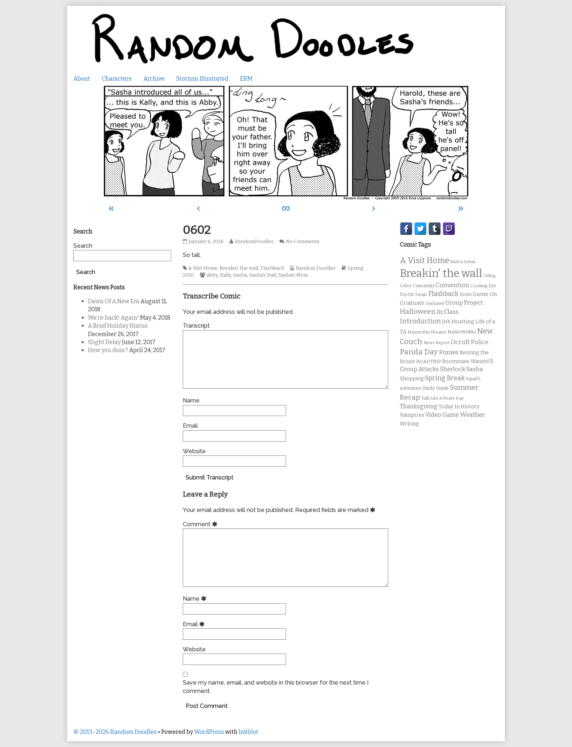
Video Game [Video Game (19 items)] (442, 414)
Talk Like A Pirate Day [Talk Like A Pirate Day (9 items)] (442, 398)
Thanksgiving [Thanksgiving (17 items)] (418, 406)
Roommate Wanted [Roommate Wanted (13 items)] (465, 361)
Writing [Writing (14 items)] (409, 424)
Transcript (196, 325)
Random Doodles (316, 268)
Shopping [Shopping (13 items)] (412, 379)
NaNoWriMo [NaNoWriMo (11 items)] (462, 332)
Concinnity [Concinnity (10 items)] (423, 285)
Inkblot (248, 731)
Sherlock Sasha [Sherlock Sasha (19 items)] (461, 369)
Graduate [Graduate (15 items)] (412, 303)
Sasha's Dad (262, 275)
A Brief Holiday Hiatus (118, 325)
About (81, 78)
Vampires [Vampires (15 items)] (412, 415)
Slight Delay (104, 342)
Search (82, 245)
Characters (117, 78)
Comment (201, 524)
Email (190, 425)
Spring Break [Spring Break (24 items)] (445, 378)
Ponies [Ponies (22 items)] (449, 352)
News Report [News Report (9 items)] (437, 342)
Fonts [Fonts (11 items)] (466, 294)
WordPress (209, 731)
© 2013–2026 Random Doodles (115, 731)
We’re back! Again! (113, 317)
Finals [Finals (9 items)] (421, 294)
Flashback (272, 268)
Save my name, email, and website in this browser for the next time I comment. (275, 686)
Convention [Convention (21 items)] (452, 285)
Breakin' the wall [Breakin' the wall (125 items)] (441, 273)
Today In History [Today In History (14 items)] (459, 407)
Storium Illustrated (202, 78)
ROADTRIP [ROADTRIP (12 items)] (428, 362)
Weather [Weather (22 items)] (472, 415)
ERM (246, 78)
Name (191, 400)
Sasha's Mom (293, 275)
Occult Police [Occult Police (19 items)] (469, 342)
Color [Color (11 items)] (406, 285)
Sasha (240, 275)
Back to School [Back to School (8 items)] (463, 261)
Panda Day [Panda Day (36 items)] (419, 351)
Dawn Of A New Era (113, 301)
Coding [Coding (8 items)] (489, 275)
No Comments (303, 241)
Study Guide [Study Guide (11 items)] (435, 388)
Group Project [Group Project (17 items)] (464, 302)
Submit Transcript (209, 477)
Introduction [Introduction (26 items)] (420, 321)
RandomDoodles (254, 241)
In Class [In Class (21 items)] (448, 312)
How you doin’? (108, 350)
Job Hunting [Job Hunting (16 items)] (458, 321)
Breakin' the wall (239, 268)
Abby (212, 275)
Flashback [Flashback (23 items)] (443, 294)
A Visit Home (202, 268)
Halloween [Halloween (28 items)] (418, 311)
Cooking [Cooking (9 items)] (479, 285)
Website (194, 451)
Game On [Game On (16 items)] (485, 294)
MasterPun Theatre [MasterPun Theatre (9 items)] (427, 332)
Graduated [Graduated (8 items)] (434, 303)
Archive (154, 78)
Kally (225, 275)
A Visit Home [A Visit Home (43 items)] (424, 260)
